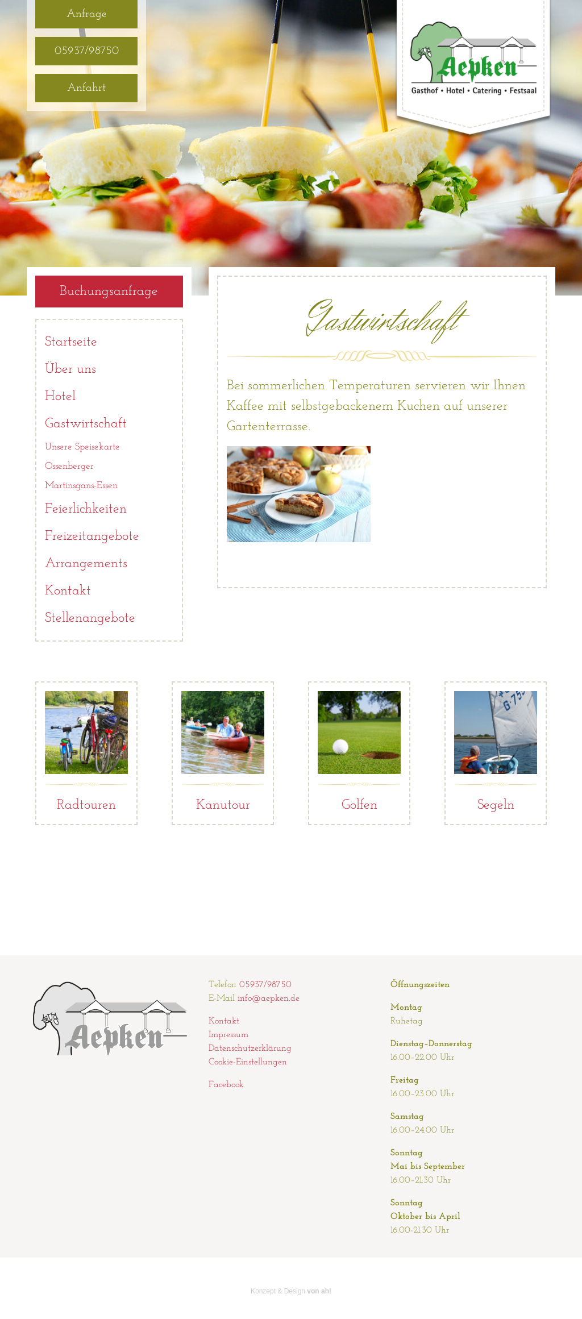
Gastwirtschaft (86, 424)
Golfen (359, 751)
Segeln (495, 751)
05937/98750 (87, 51)
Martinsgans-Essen (81, 485)
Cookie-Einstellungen (248, 1062)
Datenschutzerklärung (250, 1048)
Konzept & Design (291, 1291)
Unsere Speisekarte (82, 447)
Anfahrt (86, 88)
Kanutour (222, 751)
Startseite (71, 342)
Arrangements (86, 564)
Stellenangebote (90, 618)
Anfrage (86, 14)
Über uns (70, 369)
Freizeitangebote (92, 536)
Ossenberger (69, 466)
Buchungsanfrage (109, 291)
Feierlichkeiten (86, 509)
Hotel (60, 396)
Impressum (228, 1034)
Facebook (226, 1084)
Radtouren (86, 751)
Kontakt (68, 591)
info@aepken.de (269, 998)
